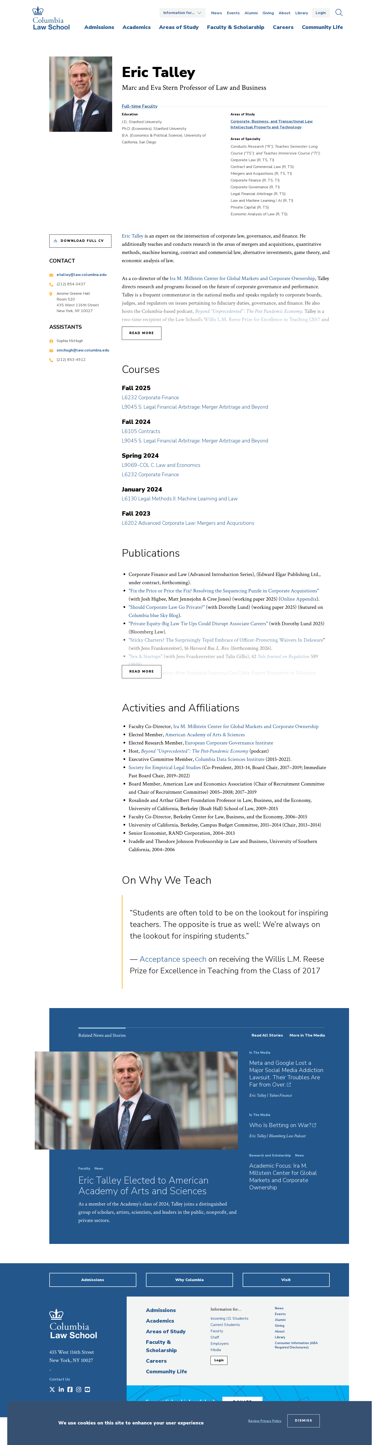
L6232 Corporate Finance (150, 397)
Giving (268, 13)
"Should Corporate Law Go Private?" (167, 607)
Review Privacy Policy (264, 1421)
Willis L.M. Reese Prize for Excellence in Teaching (256, 319)
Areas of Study (166, 1331)
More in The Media (307, 1035)
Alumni (251, 13)
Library (301, 13)
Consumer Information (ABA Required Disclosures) (296, 1345)
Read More (141, 333)
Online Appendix (298, 599)
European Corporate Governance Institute (229, 742)
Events (233, 13)
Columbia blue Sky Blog (153, 615)
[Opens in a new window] (52, 1390)
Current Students (225, 1324)
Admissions (161, 1310)
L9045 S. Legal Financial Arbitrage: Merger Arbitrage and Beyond (195, 407)
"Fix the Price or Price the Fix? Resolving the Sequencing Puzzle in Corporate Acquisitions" (224, 590)
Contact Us (59, 1379)
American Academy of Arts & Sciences (205, 734)
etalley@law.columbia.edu (82, 274)
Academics (160, 1321)
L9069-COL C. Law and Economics (161, 465)
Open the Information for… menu (182, 13)
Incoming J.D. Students (229, 1318)
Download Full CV (82, 241)
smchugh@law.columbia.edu (83, 350)
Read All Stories (267, 1035)
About (285, 13)
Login (321, 12)
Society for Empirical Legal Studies (165, 767)
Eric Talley (132, 235)
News (216, 13)
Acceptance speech (172, 959)
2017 (315, 319)
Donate (247, 1400)
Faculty (217, 1331)
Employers (220, 1343)
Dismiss (303, 1420)
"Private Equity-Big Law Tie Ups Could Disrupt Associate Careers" (198, 623)
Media (216, 1350)
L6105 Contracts (141, 431)
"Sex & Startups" (145, 656)
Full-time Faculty (139, 106)
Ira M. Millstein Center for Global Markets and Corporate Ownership (242, 278)
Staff (215, 1337)
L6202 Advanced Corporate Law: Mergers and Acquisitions (188, 523)
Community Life (166, 1371)
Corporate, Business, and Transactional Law (272, 121)
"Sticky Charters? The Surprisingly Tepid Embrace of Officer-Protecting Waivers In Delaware (226, 640)
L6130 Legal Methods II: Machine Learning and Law (180, 498)
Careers (156, 1361)
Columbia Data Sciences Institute (229, 759)
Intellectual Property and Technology (266, 127)
